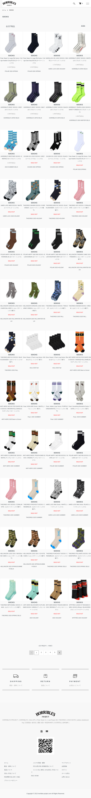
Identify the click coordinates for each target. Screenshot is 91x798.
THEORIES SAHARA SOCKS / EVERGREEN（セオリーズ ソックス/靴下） (34, 208)
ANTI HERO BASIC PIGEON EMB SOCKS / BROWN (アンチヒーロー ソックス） (57, 607)
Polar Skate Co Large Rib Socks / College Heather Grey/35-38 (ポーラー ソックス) (11, 60)
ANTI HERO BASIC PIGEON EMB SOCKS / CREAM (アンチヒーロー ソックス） (34, 458)
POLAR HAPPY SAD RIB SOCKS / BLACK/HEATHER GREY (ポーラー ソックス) (57, 257)
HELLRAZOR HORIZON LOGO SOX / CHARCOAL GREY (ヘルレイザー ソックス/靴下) (11, 308)
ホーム (4, 10)
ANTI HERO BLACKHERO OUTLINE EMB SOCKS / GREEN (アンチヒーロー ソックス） (34, 607)
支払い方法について (8, 773)
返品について (6, 769)
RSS (32, 773)
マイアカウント (64, 762)
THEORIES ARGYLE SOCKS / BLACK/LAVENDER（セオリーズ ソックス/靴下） (57, 208)
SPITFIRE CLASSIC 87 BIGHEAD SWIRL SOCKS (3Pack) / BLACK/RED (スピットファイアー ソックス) (79, 607)
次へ (59, 652)
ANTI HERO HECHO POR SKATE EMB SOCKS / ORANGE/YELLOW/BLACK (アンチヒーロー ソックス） (79, 360)
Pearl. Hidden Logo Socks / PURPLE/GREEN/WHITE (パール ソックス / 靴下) (57, 409)
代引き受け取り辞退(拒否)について (41, 765)
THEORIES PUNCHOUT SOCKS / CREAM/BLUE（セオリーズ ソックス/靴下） (34, 507)
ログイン (62, 769)
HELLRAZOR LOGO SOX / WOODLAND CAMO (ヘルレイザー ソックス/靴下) (11, 556)
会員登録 (62, 765)
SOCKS (12, 10)
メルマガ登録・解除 (37, 762)
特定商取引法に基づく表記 (10, 776)
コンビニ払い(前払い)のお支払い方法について (44, 769)
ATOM (37, 773)
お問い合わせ (64, 776)
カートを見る (64, 773)
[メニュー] (87, 3)
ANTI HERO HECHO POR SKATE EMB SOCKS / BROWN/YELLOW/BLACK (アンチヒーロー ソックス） (11, 409)
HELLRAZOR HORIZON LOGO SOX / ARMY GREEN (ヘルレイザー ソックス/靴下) (34, 308)
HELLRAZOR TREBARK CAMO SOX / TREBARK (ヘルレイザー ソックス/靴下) (79, 257)
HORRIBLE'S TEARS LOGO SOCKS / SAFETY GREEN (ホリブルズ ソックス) (79, 110)
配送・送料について (8, 765)
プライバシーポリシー (8, 780)
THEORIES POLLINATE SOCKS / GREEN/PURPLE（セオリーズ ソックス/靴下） (80, 556)
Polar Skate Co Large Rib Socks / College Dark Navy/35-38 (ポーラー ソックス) (34, 60)
